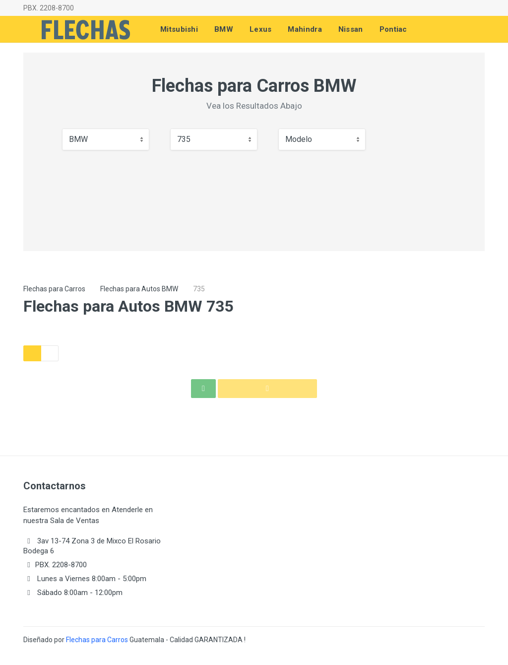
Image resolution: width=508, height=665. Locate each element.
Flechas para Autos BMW (139, 289)
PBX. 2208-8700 (48, 7)
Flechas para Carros (54, 289)
